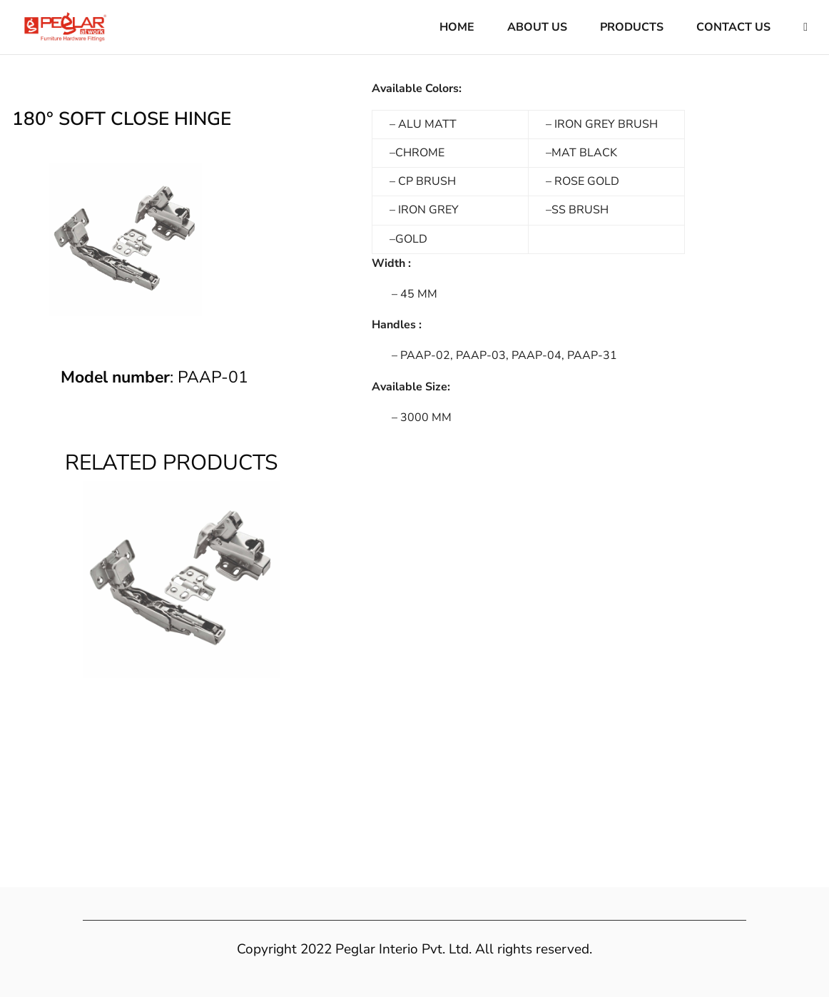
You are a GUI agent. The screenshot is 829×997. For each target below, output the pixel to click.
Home (456, 28)
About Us (537, 28)
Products (631, 28)
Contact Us (733, 28)
